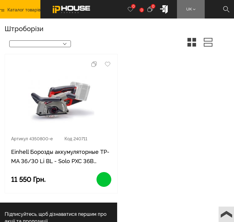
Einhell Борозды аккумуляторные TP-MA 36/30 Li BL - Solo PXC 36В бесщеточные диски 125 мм (60, 157)
